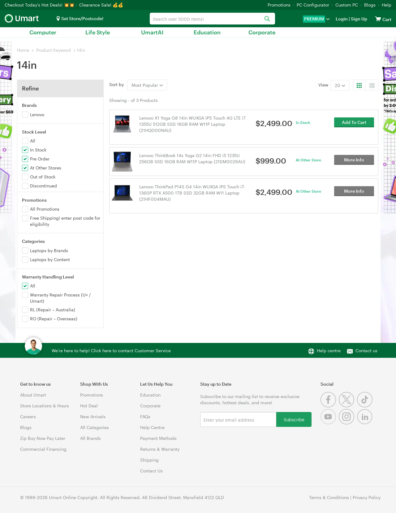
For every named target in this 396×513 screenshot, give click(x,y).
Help (386, 4)
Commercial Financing (43, 449)
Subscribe (294, 419)
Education (207, 32)
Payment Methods (158, 438)
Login (342, 18)
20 (340, 85)
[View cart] (378, 18)
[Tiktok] (365, 405)
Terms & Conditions (329, 497)
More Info (354, 161)
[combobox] (212, 18)
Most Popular (147, 85)
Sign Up (358, 18)
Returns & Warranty (159, 449)
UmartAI (152, 32)
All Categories (94, 427)
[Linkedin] (365, 422)
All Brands (90, 438)
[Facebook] (330, 405)
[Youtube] (330, 422)
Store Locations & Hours (44, 405)
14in (81, 50)
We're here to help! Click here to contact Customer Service (111, 350)
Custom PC (346, 4)
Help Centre (152, 427)
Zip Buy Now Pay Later (42, 438)
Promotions (279, 4)
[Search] (267, 19)
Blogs (370, 4)
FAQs (145, 416)
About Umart (33, 394)
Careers (28, 416)
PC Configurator (313, 4)
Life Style (97, 32)
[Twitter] (348, 405)
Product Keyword (53, 50)
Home (23, 50)
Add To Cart (354, 123)
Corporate (261, 32)
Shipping (149, 460)
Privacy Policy (367, 497)
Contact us (366, 350)
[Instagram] (348, 422)
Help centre (329, 350)
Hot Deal (89, 405)
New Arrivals (92, 416)
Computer (42, 32)
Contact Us (151, 470)
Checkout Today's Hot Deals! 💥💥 (40, 4)
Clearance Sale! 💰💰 (101, 4)
